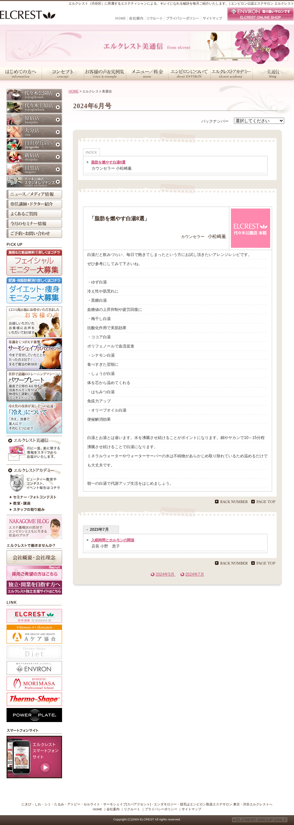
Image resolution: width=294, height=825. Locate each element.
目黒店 (34, 169)
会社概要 (34, 557)
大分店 (34, 132)
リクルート (132, 809)
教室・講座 (34, 503)
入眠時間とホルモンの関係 (112, 540)
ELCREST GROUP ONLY (259, 819)
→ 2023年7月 (97, 529)
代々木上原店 (34, 107)
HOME (74, 91)
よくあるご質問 (34, 214)
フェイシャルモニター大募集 (34, 262)
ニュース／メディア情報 (34, 194)
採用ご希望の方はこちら (34, 572)
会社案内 (113, 809)
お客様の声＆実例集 (105, 73)
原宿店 (34, 120)
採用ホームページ (34, 588)
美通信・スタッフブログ (273, 73)
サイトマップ (191, 809)
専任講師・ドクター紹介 (34, 204)
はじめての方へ (20, 73)
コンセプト (62, 73)
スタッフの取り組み (34, 510)
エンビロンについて (189, 73)
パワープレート (34, 385)
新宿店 (34, 157)
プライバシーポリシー (161, 809)
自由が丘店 (34, 144)
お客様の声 (34, 321)
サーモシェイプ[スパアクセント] (34, 353)
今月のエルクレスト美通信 (34, 449)
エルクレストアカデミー (231, 73)
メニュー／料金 (147, 73)
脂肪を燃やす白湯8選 (108, 162)
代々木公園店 (34, 95)
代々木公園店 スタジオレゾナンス (34, 182)
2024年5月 (165, 574)
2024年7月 (194, 574)
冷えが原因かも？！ (34, 417)
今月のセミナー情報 (34, 223)
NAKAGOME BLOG (34, 527)
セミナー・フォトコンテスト (34, 497)
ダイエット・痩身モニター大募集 (34, 290)
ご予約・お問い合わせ (34, 233)
